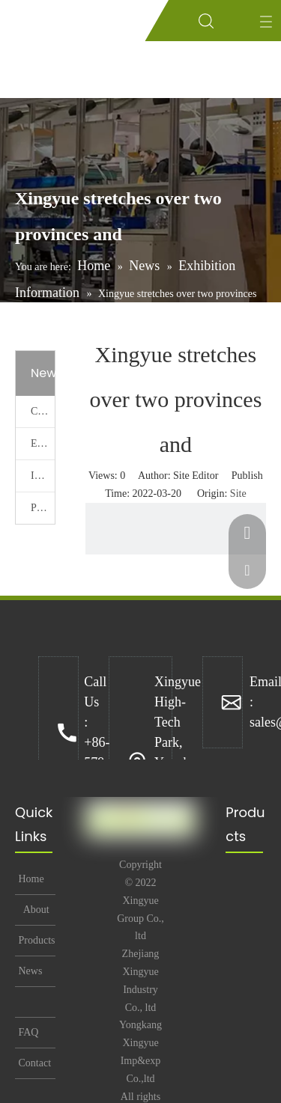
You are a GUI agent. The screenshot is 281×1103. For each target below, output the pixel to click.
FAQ (27, 1032)
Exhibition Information (43, 443)
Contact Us (33, 1067)
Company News (43, 411)
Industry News (43, 475)
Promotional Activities (43, 507)
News (29, 971)
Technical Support (36, 1002)
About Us (35, 914)
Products (35, 940)
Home (30, 878)
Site (238, 493)
